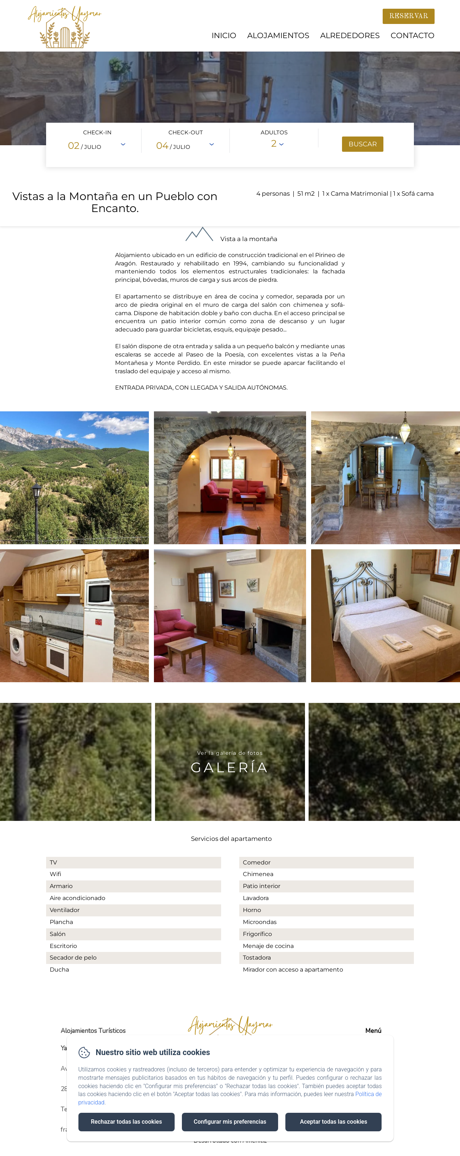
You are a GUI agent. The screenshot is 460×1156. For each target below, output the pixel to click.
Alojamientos (278, 35)
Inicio (224, 35)
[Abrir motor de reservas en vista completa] (230, 145)
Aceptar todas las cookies (333, 1121)
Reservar (408, 16)
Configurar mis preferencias (230, 1121)
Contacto (413, 35)
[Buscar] (362, 144)
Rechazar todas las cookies (126, 1121)
